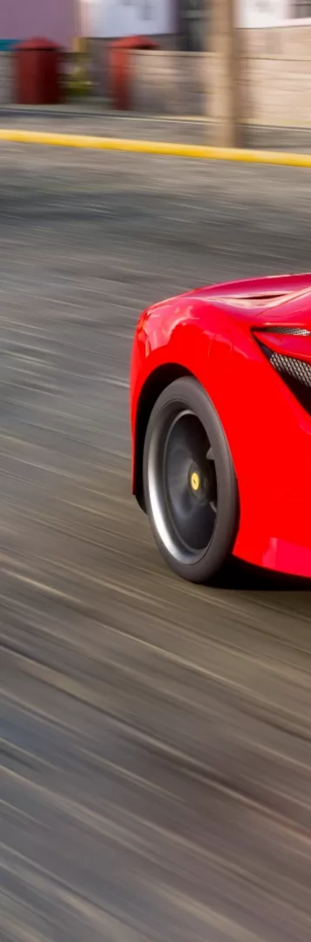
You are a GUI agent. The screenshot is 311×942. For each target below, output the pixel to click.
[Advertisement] (106, 114)
